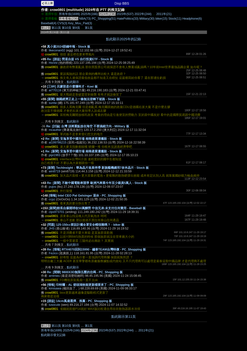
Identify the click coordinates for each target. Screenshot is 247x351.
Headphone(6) (192, 18)
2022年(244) (143, 14)
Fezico (53, 253)
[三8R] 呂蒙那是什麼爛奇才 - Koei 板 (72, 86)
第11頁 (56, 28)
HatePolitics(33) (128, 18)
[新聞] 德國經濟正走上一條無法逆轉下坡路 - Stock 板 (83, 99)
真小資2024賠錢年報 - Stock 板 (68, 46)
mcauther (55, 130)
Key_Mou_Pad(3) (80, 23)
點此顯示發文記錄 (53, 335)
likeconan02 (57, 50)
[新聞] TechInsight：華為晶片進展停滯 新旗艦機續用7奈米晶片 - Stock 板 (98, 167)
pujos (52, 186)
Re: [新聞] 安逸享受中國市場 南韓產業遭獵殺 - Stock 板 (83, 138)
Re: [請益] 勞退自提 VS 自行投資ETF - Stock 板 (80, 59)
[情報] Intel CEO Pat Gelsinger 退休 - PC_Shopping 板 (87, 195)
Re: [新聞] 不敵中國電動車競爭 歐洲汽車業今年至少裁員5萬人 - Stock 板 (97, 183)
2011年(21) (164, 14)
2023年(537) (125, 14)
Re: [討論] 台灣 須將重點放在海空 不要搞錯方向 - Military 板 (87, 126)
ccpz (52, 199)
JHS (52, 228)
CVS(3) (62, 23)
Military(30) (147, 18)
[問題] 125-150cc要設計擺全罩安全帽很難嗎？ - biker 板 (85, 224)
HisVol (53, 63)
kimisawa (55, 288)
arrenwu (54, 275)
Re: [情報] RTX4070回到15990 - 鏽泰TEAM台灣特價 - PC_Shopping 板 (96, 249)
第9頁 (76, 28)
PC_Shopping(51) (104, 18)
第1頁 (89, 28)
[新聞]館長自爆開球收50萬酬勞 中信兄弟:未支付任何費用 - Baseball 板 (97, 208)
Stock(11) (174, 18)
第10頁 (66, 28)
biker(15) (161, 18)
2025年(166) (89, 14)
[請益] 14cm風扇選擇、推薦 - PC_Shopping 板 (79, 301)
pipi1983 (54, 155)
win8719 (54, 171)
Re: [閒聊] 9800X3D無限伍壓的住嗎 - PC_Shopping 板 (85, 272)
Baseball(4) (49, 23)
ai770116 (55, 90)
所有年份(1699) (69, 14)
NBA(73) (85, 18)
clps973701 (57, 212)
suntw (53, 103)
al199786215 (58, 142)
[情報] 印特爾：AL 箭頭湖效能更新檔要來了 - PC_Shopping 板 (90, 284)
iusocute (54, 304)
